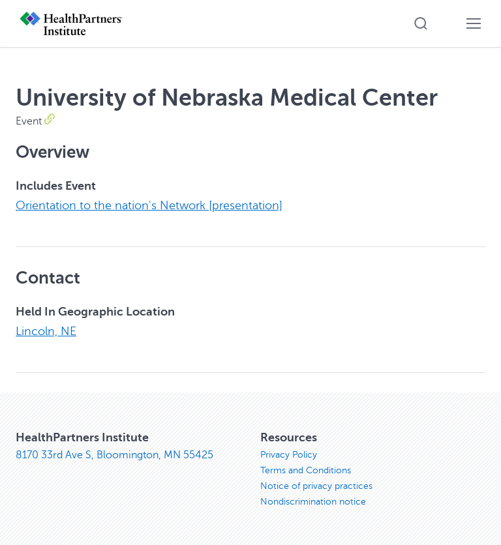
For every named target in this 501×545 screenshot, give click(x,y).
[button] (421, 23)
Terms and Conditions (305, 470)
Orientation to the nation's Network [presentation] (149, 205)
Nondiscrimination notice (313, 502)
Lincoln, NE (46, 331)
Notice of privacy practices (316, 486)
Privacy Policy (288, 455)
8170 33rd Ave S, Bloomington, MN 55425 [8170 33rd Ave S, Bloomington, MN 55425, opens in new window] (114, 455)
